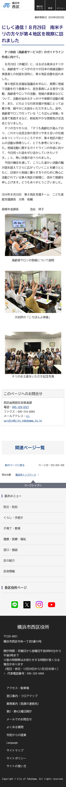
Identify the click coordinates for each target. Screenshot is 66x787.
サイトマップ (15, 750)
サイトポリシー (16, 758)
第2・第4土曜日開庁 (19, 711)
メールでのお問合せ (19, 719)
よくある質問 (15, 727)
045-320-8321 (20, 407)
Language (12, 742)
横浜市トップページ (25, 475)
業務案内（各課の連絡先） (23, 703)
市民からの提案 (16, 735)
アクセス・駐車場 (18, 688)
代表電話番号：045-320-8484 (25, 673)
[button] (50, 5)
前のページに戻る (15, 465)
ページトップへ (33, 485)
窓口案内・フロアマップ (22, 696)
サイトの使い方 (16, 766)
